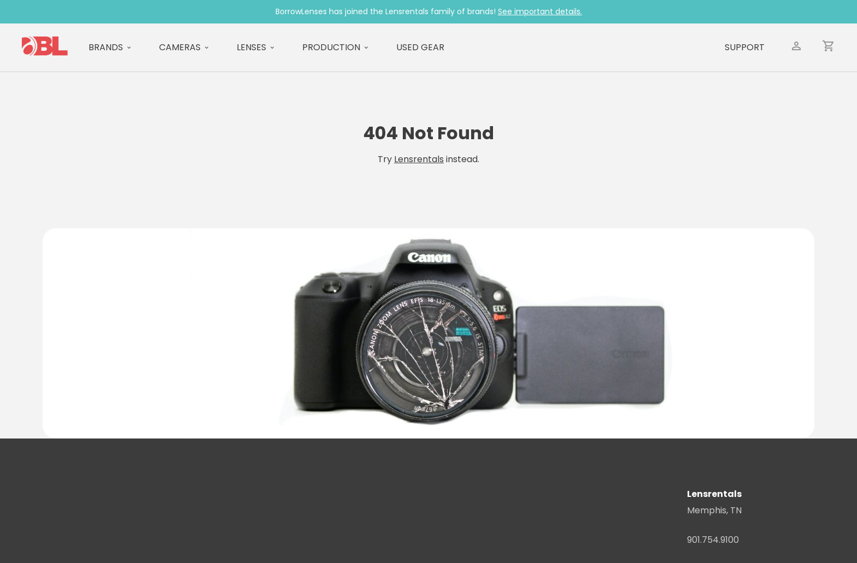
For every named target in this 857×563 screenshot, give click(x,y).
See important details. (540, 11)
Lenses (251, 47)
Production (331, 47)
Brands (106, 47)
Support (745, 47)
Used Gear (420, 47)
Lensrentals (419, 159)
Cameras (180, 47)
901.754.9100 (713, 540)
